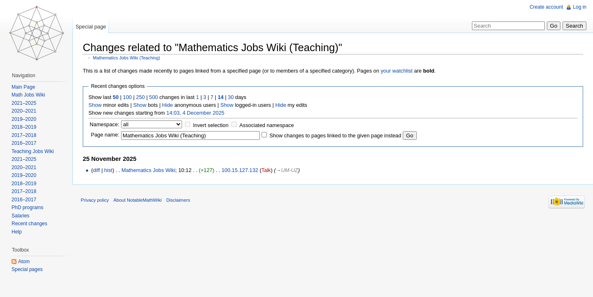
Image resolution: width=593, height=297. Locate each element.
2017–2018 (24, 135)
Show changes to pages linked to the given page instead (335, 135)
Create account (546, 7)
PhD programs (27, 207)
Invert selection (211, 125)
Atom (24, 261)
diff (96, 170)
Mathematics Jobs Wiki (148, 170)
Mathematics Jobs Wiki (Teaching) (126, 57)
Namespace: (104, 124)
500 (153, 97)
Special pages (27, 269)
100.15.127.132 (240, 170)
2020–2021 (24, 111)
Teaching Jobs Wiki (33, 151)
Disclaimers (178, 200)
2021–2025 (24, 103)
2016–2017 (24, 143)
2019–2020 (24, 119)
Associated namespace (266, 125)
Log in (579, 7)
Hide (167, 105)
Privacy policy (95, 200)
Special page (90, 27)
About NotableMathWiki (138, 200)
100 (127, 97)
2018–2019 (24, 127)
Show (95, 105)
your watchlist (397, 71)
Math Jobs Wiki (28, 95)
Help (17, 232)
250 (140, 97)
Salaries (20, 216)
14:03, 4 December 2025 (195, 113)
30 (230, 97)
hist (108, 170)
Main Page (23, 87)
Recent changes (29, 223)
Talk (266, 170)
